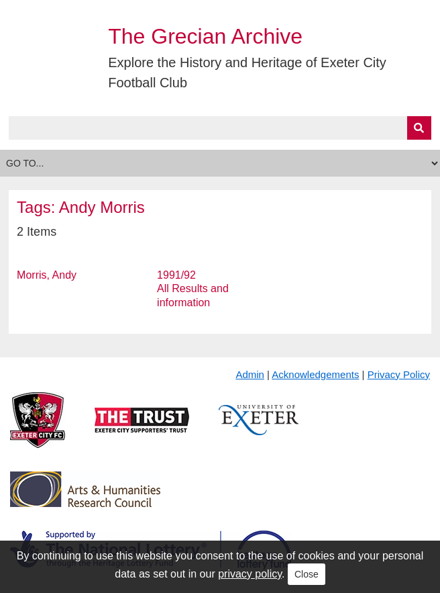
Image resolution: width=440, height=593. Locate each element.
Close (306, 574)
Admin (249, 374)
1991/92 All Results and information (193, 289)
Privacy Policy (399, 374)
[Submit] (419, 128)
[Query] (220, 128)
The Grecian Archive (205, 36)
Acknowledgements (315, 374)
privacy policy (250, 574)
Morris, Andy (46, 275)
